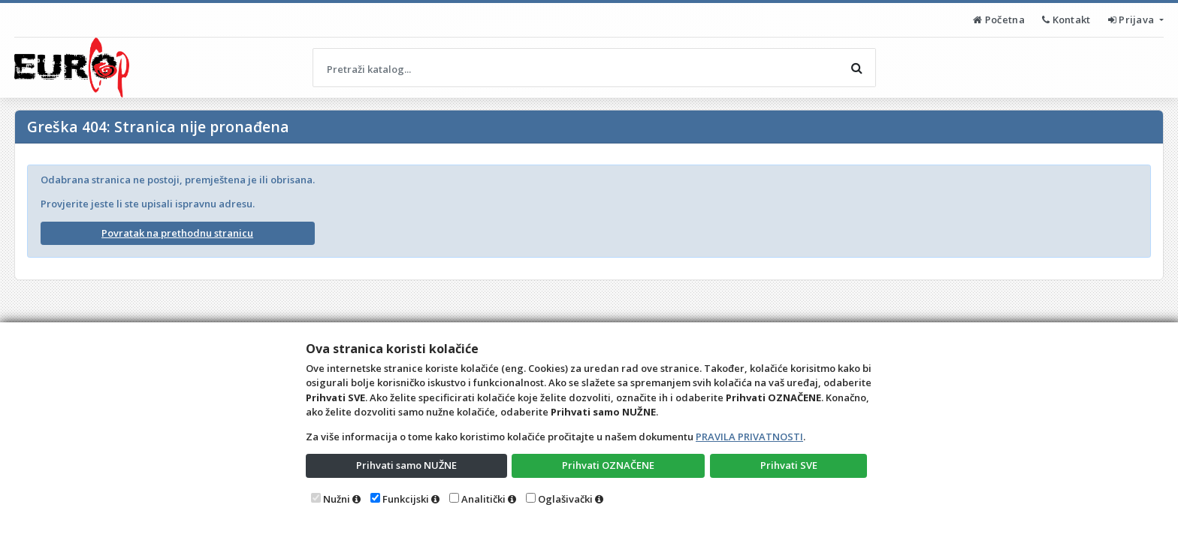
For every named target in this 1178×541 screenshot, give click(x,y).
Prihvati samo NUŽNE (406, 465)
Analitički (483, 499)
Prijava (1132, 19)
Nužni (336, 499)
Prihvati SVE (788, 465)
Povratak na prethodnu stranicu (177, 233)
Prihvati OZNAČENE (608, 465)
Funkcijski (405, 499)
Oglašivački (565, 499)
